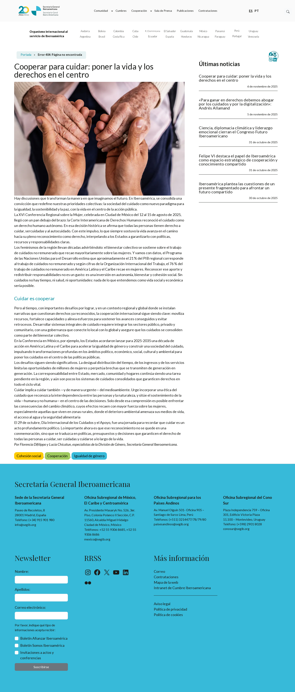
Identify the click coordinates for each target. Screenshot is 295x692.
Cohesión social (29, 456)
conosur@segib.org (236, 529)
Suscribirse (41, 667)
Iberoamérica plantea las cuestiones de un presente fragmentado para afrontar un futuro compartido (237, 188)
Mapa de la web (166, 582)
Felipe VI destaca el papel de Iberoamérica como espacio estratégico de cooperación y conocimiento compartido (238, 160)
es (251, 10)
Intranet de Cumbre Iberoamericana (182, 588)
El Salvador (170, 31)
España (170, 36)
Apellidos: (22, 589)
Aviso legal (162, 603)
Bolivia (101, 31)
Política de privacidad (170, 609)
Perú (236, 30)
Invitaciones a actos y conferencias (37, 655)
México (203, 31)
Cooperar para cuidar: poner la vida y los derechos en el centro (235, 78)
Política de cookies (168, 614)
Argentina (85, 36)
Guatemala (186, 31)
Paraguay (220, 36)
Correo (159, 571)
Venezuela (253, 36)
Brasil (102, 36)
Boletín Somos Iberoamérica (42, 645)
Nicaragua (203, 36)
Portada (26, 54)
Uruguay (253, 31)
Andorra (85, 31)
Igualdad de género (89, 456)
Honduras (186, 36)
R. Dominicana (152, 31)
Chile (135, 36)
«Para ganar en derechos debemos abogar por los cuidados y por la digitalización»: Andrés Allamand (236, 104)
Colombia (118, 31)
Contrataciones (166, 577)
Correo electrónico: (30, 607)
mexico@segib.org (97, 539)
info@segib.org (25, 525)
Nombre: (22, 571)
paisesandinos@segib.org (171, 524)
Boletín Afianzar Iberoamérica (43, 638)
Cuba (135, 31)
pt (257, 10)
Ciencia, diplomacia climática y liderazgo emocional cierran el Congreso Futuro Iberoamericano (236, 132)
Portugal (236, 36)
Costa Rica (118, 36)
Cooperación (57, 456)
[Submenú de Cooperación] (151, 11)
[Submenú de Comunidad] (112, 11)
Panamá (220, 31)
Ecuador (152, 36)
